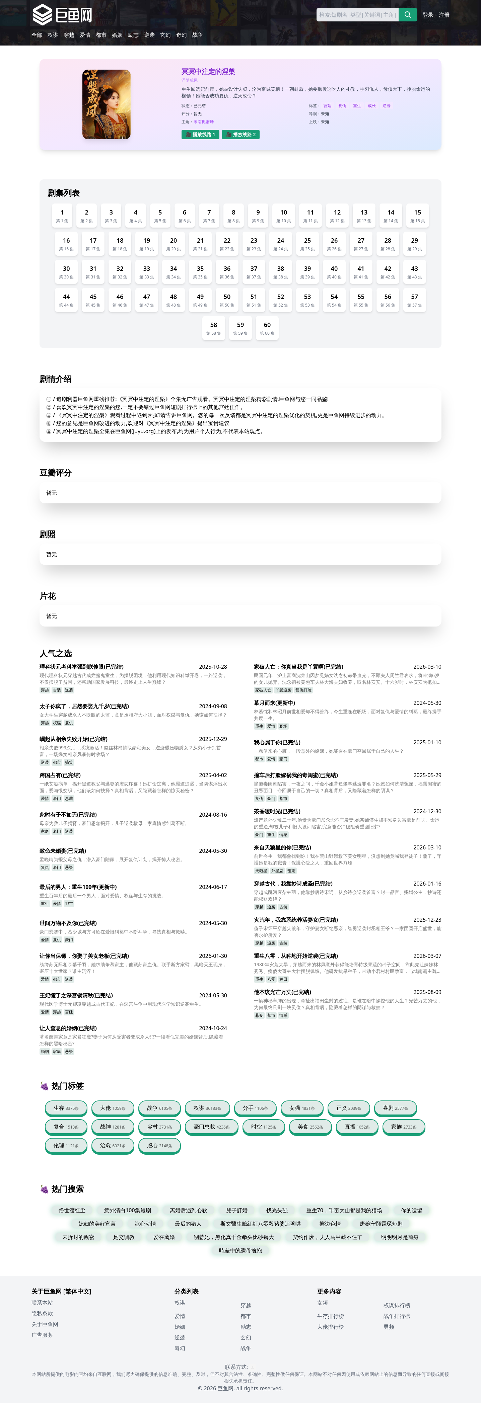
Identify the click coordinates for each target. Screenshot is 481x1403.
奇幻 (181, 34)
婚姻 (117, 34)
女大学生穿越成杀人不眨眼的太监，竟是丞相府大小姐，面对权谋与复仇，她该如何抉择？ (133, 715)
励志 (133, 34)
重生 (357, 105)
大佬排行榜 (330, 1326)
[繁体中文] (77, 1291)
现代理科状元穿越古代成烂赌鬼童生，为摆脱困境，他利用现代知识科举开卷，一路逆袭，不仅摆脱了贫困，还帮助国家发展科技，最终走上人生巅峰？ (133, 678)
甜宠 (291, 871)
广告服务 (42, 1334)
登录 (428, 14)
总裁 (69, 798)
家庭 (45, 831)
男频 (389, 1326)
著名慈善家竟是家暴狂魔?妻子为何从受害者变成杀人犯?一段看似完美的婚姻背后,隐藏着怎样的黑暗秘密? (131, 1040)
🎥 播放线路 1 (200, 134)
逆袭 (149, 34)
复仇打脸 (303, 690)
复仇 (342, 105)
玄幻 (165, 34)
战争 (197, 34)
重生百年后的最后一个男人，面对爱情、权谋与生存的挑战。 (103, 895)
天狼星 (261, 871)
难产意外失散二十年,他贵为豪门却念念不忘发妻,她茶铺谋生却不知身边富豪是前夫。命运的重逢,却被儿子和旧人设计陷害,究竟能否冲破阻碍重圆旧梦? (346, 823)
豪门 (283, 759)
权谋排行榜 (397, 1305)
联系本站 (42, 1302)
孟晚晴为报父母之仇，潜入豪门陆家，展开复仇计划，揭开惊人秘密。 (112, 859)
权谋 (53, 34)
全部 (36, 34)
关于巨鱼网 (44, 1324)
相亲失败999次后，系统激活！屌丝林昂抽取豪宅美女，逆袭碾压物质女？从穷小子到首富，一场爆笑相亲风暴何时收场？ (130, 750)
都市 (101, 34)
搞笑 (69, 762)
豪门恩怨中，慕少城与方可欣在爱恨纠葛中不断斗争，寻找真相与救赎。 (115, 931)
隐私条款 (42, 1313)
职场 (283, 726)
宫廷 (328, 105)
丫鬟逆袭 (283, 690)
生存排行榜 (330, 1316)
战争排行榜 (397, 1316)
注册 (444, 14)
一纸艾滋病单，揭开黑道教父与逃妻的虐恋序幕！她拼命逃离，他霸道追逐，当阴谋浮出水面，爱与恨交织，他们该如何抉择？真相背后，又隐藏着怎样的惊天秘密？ (133, 787)
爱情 (85, 34)
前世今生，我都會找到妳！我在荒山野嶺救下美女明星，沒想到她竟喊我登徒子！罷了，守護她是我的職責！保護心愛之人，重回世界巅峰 (347, 859)
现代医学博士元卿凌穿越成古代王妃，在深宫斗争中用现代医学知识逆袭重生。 (122, 1004)
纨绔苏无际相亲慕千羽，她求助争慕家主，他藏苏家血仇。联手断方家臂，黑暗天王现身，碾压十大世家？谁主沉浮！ (133, 967)
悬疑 (69, 867)
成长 (372, 105)
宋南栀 (200, 122)
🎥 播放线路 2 (241, 134)
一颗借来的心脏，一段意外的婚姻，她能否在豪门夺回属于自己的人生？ (329, 751)
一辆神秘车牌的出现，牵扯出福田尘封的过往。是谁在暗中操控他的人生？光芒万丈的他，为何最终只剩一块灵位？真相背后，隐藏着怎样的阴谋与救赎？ (347, 1003)
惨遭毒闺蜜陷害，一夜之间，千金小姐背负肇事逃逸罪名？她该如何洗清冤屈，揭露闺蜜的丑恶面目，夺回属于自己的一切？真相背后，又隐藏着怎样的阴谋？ (347, 787)
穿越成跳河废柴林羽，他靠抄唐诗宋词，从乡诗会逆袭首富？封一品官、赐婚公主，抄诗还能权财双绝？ (347, 895)
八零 (271, 979)
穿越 (69, 34)
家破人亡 (263, 690)
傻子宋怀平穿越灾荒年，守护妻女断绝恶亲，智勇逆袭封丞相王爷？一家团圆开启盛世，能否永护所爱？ (347, 931)
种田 (283, 979)
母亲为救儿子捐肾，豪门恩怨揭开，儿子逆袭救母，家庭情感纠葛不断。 (115, 823)
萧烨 (210, 122)
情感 (283, 834)
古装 (57, 690)
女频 (322, 1302)
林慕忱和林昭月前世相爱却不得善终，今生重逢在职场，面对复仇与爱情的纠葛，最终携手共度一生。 (347, 714)
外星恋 (277, 871)
